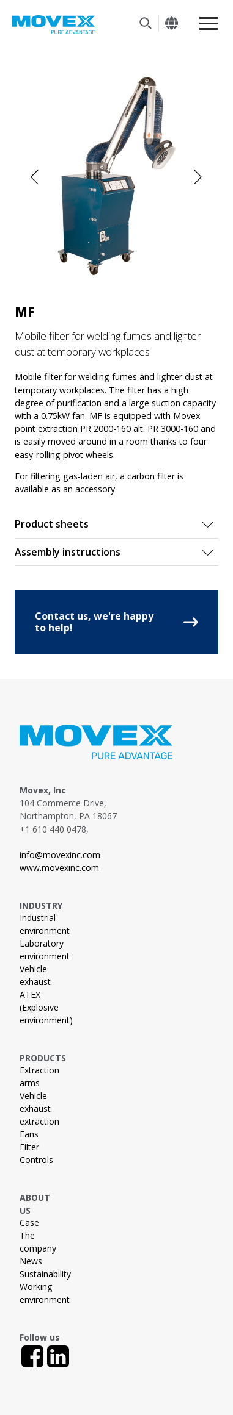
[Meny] (208, 23)
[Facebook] (32, 1356)
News (31, 1261)
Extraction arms (39, 1076)
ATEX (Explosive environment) (46, 1007)
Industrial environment (45, 924)
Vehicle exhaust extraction (39, 1108)
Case (29, 1222)
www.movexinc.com (59, 867)
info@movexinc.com (60, 855)
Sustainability (45, 1274)
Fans (29, 1134)
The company (38, 1242)
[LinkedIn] (58, 1356)
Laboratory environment (45, 949)
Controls (36, 1160)
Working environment (45, 1293)
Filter (29, 1147)
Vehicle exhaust (35, 975)
